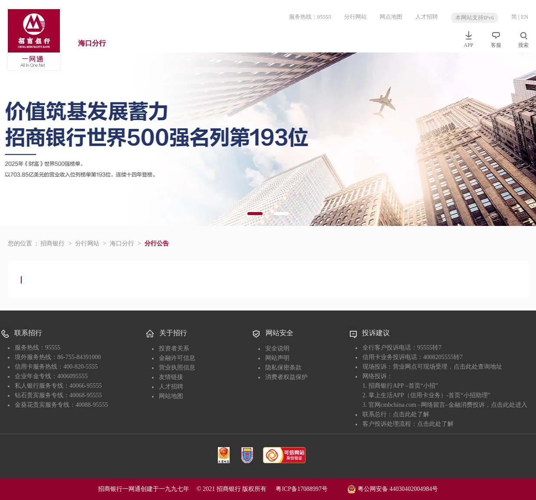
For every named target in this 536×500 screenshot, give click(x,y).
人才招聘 (426, 16)
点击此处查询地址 (478, 366)
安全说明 (277, 348)
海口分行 (92, 43)
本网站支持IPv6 (474, 17)
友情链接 (171, 377)
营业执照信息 (177, 367)
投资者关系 (174, 348)
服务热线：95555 (310, 16)
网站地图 (171, 396)
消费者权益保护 (286, 377)
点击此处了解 (411, 414)
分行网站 (355, 16)
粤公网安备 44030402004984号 (392, 488)
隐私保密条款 (283, 367)
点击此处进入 (509, 405)
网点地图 (391, 16)
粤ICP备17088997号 (311, 489)
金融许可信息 (177, 358)
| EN (523, 16)
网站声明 (277, 358)
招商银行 (52, 243)
